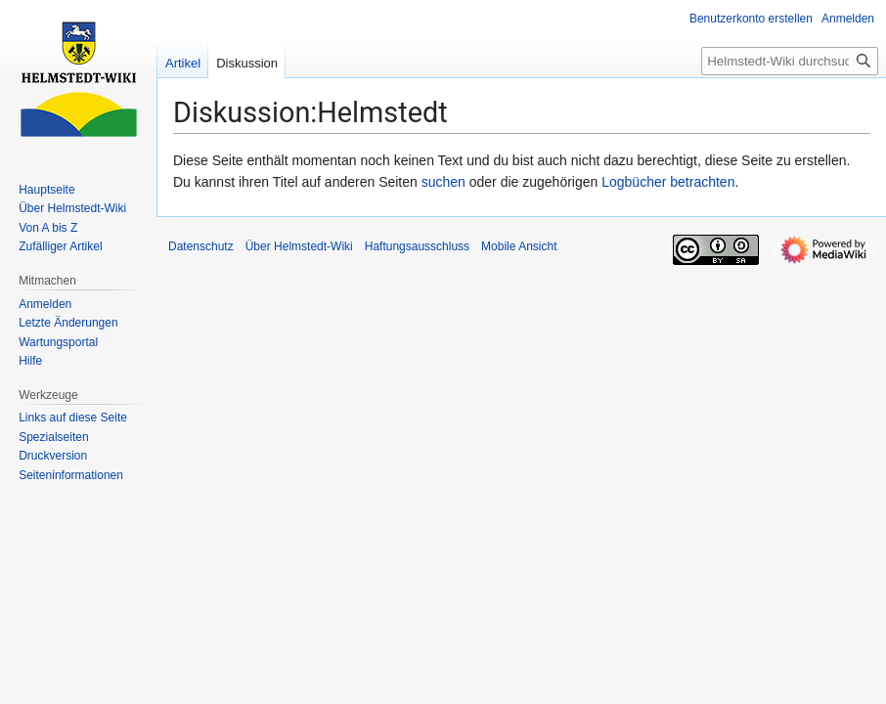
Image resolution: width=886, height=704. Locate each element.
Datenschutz (201, 246)
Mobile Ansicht (518, 246)
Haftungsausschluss (417, 246)
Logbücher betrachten (667, 182)
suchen (443, 182)
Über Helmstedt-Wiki (299, 246)
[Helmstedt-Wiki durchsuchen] (789, 61)
